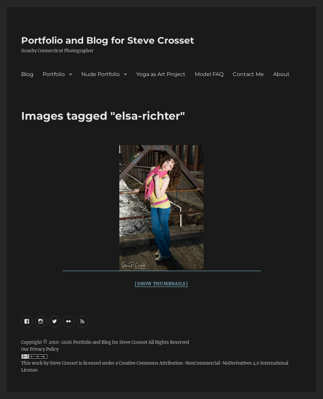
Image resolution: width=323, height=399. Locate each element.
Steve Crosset (64, 363)
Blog (27, 74)
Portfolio (54, 74)
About (281, 74)
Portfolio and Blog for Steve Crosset (107, 40)
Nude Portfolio (100, 74)
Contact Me (248, 74)
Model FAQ (209, 74)
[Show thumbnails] (161, 284)
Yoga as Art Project (160, 74)
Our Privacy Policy (40, 349)
